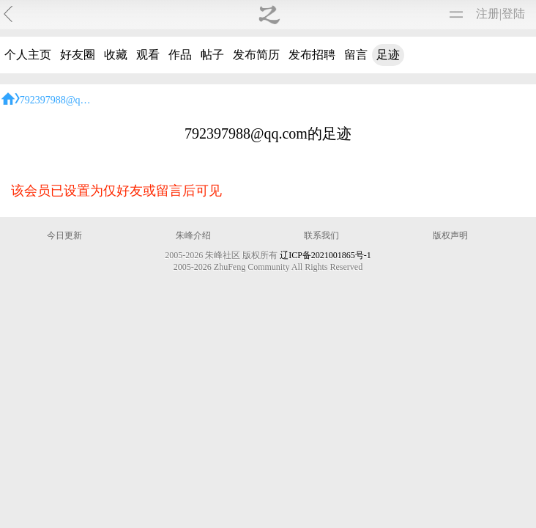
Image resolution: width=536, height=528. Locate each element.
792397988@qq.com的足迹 (78, 100)
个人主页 (27, 54)
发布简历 (256, 54)
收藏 (115, 54)
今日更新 (64, 235)
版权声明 (450, 235)
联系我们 (321, 235)
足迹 (388, 54)
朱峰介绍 (193, 235)
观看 (148, 54)
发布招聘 (312, 54)
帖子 (212, 54)
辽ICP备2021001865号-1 (325, 255)
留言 (356, 54)
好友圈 (77, 54)
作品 (180, 54)
